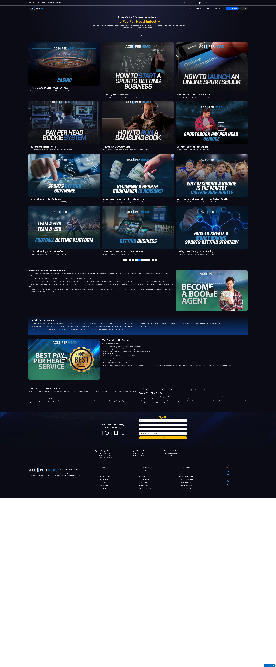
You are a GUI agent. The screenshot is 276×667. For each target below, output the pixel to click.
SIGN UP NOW (163, 438)
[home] (136, 35)
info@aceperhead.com (171, 453)
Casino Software (145, 482)
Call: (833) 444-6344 (138, 453)
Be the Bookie (103, 482)
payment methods (114, 353)
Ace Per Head (130, 494)
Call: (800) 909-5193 (183, 3)
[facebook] (227, 481)
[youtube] (227, 474)
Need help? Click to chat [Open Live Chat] (158, 442)
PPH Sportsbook (144, 479)
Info (223, 8)
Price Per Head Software (186, 479)
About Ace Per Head (103, 479)
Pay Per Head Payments (103, 476)
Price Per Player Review (186, 485)
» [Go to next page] (155, 260)
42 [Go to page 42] (142, 260)
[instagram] (227, 471)
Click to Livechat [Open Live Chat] (171, 455)
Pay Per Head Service (186, 470)
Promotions (103, 488)
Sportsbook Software (145, 476)
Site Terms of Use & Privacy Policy (142, 494)
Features (191, 8)
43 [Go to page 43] (145, 260)
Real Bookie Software (186, 482)
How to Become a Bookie (186, 476)
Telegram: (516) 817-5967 (104, 455)
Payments (198, 8)
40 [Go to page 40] (136, 260)
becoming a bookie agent (218, 396)
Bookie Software (144, 473)
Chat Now (194, 3)
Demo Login (243, 8)
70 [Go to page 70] (153, 260)
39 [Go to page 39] (133, 260)
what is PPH (96, 273)
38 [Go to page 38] (130, 260)
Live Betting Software (145, 488)
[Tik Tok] (227, 478)
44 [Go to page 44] (148, 260)
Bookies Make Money (186, 473)
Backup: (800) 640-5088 (167, 442)
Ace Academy (216, 8)
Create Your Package (232, 8)
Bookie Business (186, 488)
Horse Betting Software (145, 485)
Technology (103, 473)
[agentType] (163, 433)
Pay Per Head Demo (103, 470)
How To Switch (103, 485)
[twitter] (227, 484)
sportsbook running (150, 289)
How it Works (206, 8)
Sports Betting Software (145, 470)
